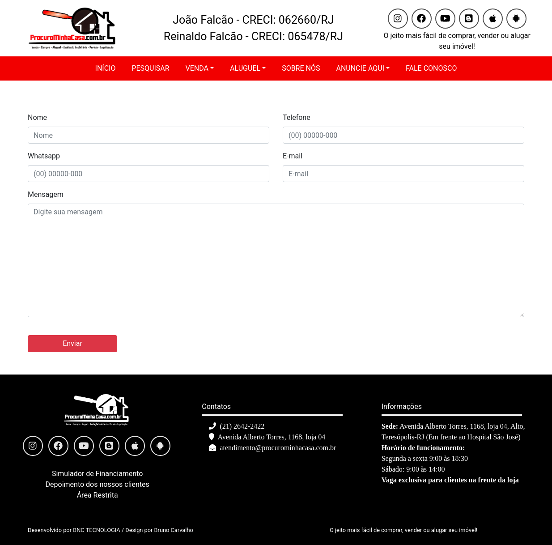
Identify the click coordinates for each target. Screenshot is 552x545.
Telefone (296, 117)
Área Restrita (97, 495)
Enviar (72, 343)
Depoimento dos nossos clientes (97, 484)
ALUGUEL (245, 68)
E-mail (292, 156)
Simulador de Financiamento (97, 473)
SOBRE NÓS (301, 68)
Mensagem (46, 194)
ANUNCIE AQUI (360, 68)
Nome (37, 117)
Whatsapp (44, 156)
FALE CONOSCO (431, 68)
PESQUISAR (150, 68)
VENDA (197, 68)
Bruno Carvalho (173, 530)
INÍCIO (105, 68)
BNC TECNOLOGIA (96, 530)
